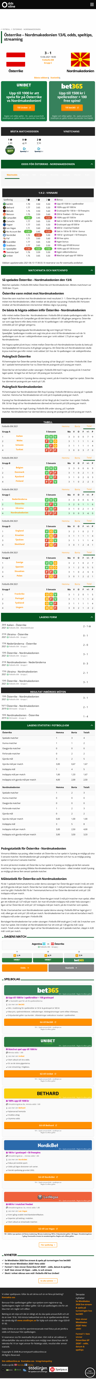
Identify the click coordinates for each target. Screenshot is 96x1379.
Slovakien (19, 571)
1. (10, 143)
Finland (19, 481)
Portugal (19, 598)
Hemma (65, 426)
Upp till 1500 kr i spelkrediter (70, 203)
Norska (19, 1365)
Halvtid (25, 175)
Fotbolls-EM (48, 61)
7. (39, 143)
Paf (6, 238)
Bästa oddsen (41, 77)
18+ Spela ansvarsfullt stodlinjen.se (48, 1027)
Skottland (19, 544)
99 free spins (63, 238)
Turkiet (19, 449)
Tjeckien (19, 540)
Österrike (15, 61)
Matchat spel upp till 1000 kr (70, 255)
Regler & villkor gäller (84, 994)
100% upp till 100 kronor (68, 248)
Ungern (19, 607)
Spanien (20, 567)
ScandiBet (9, 242)
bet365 (8, 204)
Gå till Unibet (46, 1073)
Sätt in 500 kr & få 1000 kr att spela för (74, 221)
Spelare (66, 175)
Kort (87, 175)
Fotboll (6, 29)
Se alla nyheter (46, 1281)
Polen (19, 576)
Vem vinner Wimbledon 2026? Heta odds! (25, 1263)
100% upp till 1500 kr (66, 217)
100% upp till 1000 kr (66, 207)
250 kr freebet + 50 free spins (70, 214)
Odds (23, 967)
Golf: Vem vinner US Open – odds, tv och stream (28, 1270)
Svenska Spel (10, 252)
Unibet (8, 255)
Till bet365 (70, 107)
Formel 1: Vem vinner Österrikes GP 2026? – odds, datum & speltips (38, 1267)
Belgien (19, 467)
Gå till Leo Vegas (46, 1228)
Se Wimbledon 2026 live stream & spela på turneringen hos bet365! (38, 1260)
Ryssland (19, 476)
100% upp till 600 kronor (68, 245)
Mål (34, 175)
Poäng (43, 175)
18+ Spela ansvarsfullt (67, 994)
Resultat (54, 175)
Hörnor (77, 175)
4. (24, 143)
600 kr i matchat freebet (68, 228)
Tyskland (19, 603)
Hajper (8, 224)
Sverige (19, 562)
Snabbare (9, 245)
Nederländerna (19, 499)
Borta (77, 426)
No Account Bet (12, 231)
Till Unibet (22, 107)
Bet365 (21, 1004)
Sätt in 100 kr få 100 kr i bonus (71, 231)
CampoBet (9, 217)
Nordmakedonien (80, 61)
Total (89, 426)
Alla (48, 183)
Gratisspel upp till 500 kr (68, 224)
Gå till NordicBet (46, 1177)
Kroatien (19, 535)
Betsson (8, 214)
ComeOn (9, 221)
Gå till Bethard (46, 1125)
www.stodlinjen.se (26, 1320)
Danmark (19, 472)
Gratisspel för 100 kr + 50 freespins (73, 210)
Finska (29, 1365)
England (20, 531)
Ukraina (20, 508)
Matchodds (12, 175)
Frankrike (19, 594)
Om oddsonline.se (11, 1361)
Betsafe (8, 211)
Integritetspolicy (44, 1361)
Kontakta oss (8, 1297)
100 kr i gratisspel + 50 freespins (72, 234)
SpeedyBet (9, 248)
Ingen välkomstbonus (67, 252)
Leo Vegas (9, 228)
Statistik (54, 77)
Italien (19, 436)
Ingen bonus (62, 241)
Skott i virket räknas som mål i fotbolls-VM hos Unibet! (32, 1273)
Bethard (8, 207)
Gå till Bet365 (46, 1022)
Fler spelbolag (47, 1245)
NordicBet (9, 235)
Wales (19, 440)
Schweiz (20, 445)
